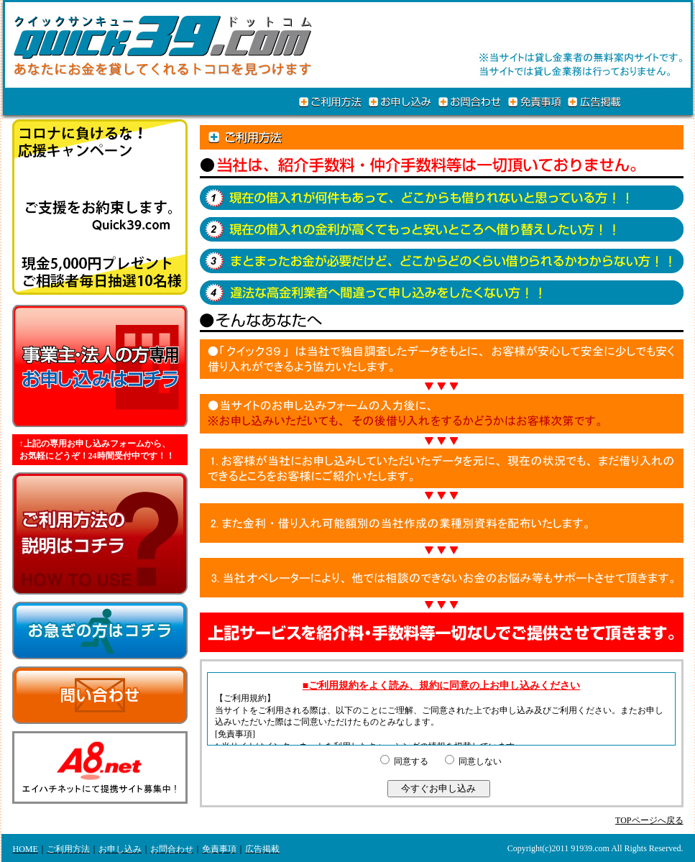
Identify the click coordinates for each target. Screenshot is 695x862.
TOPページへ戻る (649, 820)
